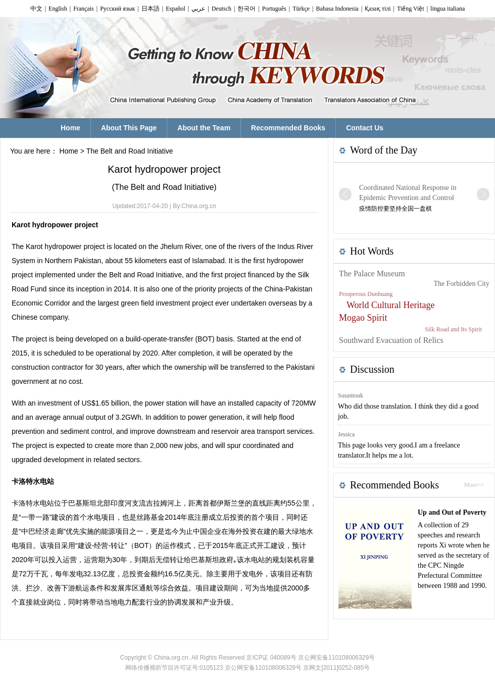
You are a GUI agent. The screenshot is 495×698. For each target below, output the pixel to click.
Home (69, 151)
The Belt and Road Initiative (129, 151)
